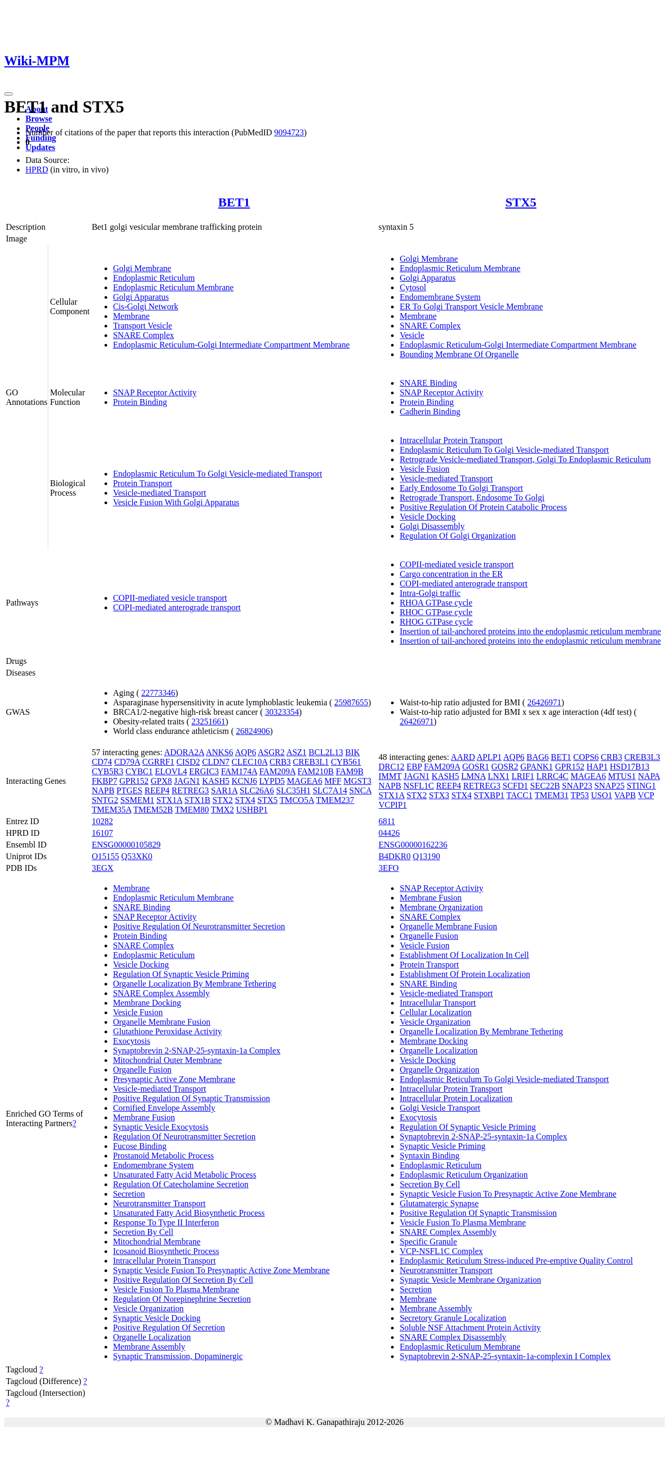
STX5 (520, 202)
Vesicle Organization (148, 1308)
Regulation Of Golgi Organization (457, 535)
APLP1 (488, 757)
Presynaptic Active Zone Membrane (174, 1079)
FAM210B (316, 771)
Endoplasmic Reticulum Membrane (173, 287)
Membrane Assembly (149, 1346)
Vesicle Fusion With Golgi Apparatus (176, 502)
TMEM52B (153, 809)
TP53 (579, 795)
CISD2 (188, 761)
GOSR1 (475, 766)
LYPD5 (272, 780)
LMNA (473, 776)
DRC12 (391, 766)
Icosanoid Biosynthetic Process (166, 1251)
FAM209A (277, 771)
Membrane (131, 316)
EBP (414, 766)
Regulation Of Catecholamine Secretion (180, 1184)
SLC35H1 (293, 790)
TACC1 (520, 795)
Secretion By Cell (143, 1232)
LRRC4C (552, 776)
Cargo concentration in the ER (450, 573)
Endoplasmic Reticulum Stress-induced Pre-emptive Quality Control (515, 1260)
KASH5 (216, 780)
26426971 (544, 702)
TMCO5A (297, 800)
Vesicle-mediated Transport (159, 492)
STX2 (223, 800)
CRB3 (280, 761)
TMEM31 (552, 795)
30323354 (282, 711)
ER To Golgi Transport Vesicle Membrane (471, 306)
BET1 (234, 202)
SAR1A (224, 790)
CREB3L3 (642, 757)
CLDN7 (216, 761)
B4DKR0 (394, 856)
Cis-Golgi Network (145, 306)
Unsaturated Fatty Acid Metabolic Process (184, 1174)
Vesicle (411, 335)
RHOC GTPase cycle (435, 612)
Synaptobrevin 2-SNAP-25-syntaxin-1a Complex (197, 1050)
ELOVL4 (171, 771)
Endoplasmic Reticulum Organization (463, 1174)
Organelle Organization (439, 1069)
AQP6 (245, 752)
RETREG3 (190, 790)
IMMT (389, 776)
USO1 (601, 795)
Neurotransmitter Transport (159, 1203)
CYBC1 (139, 771)
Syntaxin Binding (429, 1155)
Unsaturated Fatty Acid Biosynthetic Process (189, 1212)
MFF (332, 780)
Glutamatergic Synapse (439, 1203)
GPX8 (161, 780)
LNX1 (498, 776)
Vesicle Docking (427, 516)
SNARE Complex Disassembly (452, 1337)
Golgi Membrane (142, 268)
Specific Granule (428, 1241)
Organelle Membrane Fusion (162, 1021)
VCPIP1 (392, 804)
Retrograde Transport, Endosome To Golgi (471, 497)
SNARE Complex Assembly (161, 993)
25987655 (351, 702)
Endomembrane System (439, 296)
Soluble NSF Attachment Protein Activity (470, 1327)
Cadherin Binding (429, 411)
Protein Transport (142, 483)
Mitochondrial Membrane (157, 1241)
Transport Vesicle (142, 325)
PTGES (130, 790)
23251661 (208, 721)
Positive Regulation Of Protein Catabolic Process (483, 507)
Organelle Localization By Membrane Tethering (194, 983)
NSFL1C (418, 785)
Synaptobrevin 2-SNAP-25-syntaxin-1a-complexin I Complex (505, 1356)
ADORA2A (184, 752)
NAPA (649, 776)
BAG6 (538, 757)
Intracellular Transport (437, 1002)
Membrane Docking (147, 1002)
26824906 (253, 731)
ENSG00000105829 (126, 844)
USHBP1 (252, 809)
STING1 (641, 785)
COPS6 (586, 757)
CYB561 (346, 761)
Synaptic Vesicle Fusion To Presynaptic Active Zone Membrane (221, 1270)
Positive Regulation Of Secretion (169, 1327)
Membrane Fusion (144, 1117)
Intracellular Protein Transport (450, 440)
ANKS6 (219, 752)
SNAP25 (609, 785)
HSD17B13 (629, 766)
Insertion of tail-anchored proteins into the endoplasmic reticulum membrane (530, 631)
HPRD (36, 169)
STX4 (245, 800)
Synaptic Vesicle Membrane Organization (470, 1279)
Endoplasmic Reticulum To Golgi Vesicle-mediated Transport (217, 473)
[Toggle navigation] (8, 94)
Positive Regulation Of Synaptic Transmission (191, 1098)
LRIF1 (522, 776)
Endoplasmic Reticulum (154, 277)
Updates (40, 147)
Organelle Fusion (142, 1069)
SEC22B (545, 785)
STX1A (170, 800)
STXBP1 (489, 795)
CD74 (102, 761)
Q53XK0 (136, 856)
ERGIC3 (204, 771)
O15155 (105, 856)
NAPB (103, 790)
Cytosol (412, 287)
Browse (38, 118)
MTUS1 (622, 776)
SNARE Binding (428, 382)
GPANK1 (536, 766)
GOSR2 (504, 766)
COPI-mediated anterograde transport (177, 607)
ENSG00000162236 (412, 844)
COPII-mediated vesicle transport (170, 597)
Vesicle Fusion (424, 468)
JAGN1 (187, 780)
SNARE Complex (143, 335)
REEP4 (156, 790)
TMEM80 (192, 809)
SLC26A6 (257, 790)
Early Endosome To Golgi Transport (461, 487)
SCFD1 (515, 785)
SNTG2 (105, 800)
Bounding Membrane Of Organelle (458, 354)
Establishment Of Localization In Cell (464, 954)
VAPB (625, 795)
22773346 (158, 692)
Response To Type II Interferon (166, 1222)
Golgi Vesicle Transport (439, 1107)
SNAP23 (577, 785)
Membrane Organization (441, 907)
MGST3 (357, 780)
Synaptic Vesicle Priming (442, 1146)
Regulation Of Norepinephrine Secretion (182, 1298)
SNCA (360, 790)
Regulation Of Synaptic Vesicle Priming (181, 974)
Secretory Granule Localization (452, 1317)
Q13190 (426, 856)
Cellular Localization (435, 1012)
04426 (388, 832)
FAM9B (349, 771)
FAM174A (239, 771)
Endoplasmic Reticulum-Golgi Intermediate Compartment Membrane (231, 344)
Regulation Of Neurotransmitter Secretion (184, 1136)
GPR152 (134, 780)
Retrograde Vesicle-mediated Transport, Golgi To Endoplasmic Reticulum (524, 459)
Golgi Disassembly (431, 526)
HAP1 (596, 766)
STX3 (439, 795)
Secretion (129, 1193)
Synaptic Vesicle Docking (157, 1317)
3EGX (103, 867)
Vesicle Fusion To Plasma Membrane (176, 1289)
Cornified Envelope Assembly (164, 1107)
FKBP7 (104, 780)
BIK (352, 752)
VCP (646, 795)
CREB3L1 (311, 761)
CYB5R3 (108, 771)
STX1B (198, 800)
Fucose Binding (140, 1146)
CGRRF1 (158, 761)
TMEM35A (112, 809)
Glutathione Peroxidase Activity (167, 1031)
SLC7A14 (329, 790)
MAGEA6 (305, 780)
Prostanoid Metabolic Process (163, 1155)
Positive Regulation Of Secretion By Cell (183, 1279)
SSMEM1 (137, 800)
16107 (102, 832)
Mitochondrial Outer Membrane (167, 1060)
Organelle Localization (152, 1337)
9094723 (289, 132)
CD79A (127, 761)
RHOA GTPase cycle (435, 602)
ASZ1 (296, 752)
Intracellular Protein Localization (455, 1098)
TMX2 (222, 809)
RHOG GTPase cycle (436, 621)
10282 (102, 821)
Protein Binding (140, 402)
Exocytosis (131, 1040)
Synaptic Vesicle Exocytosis (160, 1126)
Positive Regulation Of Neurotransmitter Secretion (199, 926)
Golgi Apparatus (141, 296)
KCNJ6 (244, 780)
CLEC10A (250, 761)
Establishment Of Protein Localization (464, 974)
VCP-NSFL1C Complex (441, 1251)
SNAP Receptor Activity (155, 392)
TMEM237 (335, 800)
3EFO (388, 867)
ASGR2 (271, 752)
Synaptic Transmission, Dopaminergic (178, 1356)
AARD (463, 757)
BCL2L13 (326, 752)
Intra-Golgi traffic (430, 593)
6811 (386, 821)
